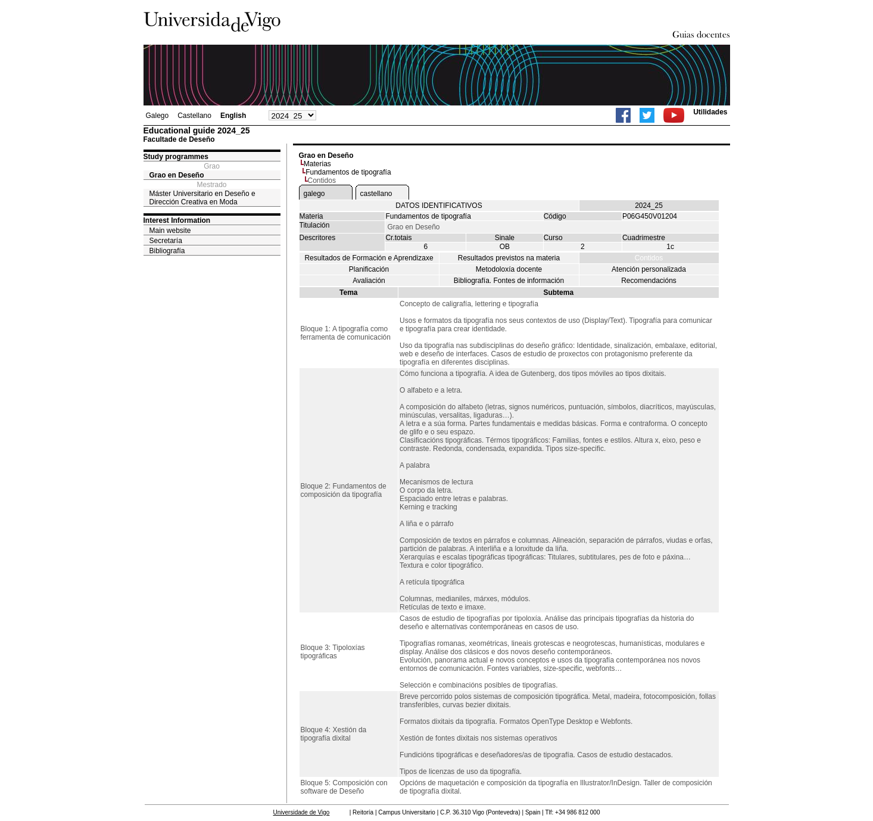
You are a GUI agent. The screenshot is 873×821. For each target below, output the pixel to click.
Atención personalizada (649, 269)
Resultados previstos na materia (509, 258)
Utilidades (710, 112)
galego (314, 193)
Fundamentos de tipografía (348, 172)
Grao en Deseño (176, 175)
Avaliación (369, 280)
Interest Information (177, 220)
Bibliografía (167, 251)
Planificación (369, 269)
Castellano (194, 115)
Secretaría (165, 241)
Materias (317, 164)
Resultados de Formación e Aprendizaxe (368, 258)
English (233, 115)
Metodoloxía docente (509, 269)
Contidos (649, 258)
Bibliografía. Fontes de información (509, 280)
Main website (170, 230)
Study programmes (176, 157)
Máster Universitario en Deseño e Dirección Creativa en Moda (202, 197)
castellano (376, 193)
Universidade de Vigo (301, 812)
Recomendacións (648, 280)
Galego (157, 115)
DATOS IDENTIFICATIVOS (438, 205)
